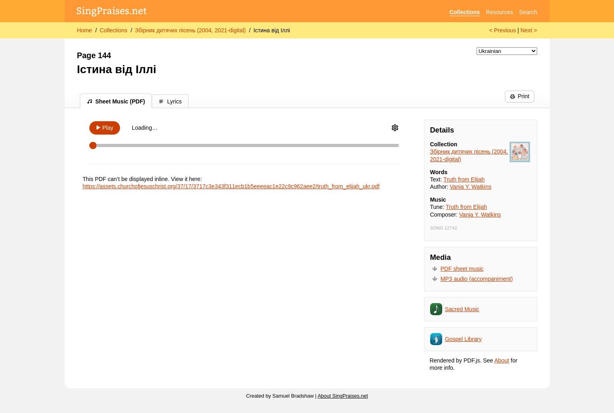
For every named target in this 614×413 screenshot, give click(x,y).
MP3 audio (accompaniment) (477, 279)
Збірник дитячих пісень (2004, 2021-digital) (190, 30)
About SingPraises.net (343, 396)
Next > (529, 30)
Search (528, 12)
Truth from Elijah (464, 179)
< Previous (502, 30)
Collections (464, 12)
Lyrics (169, 101)
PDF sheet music (462, 269)
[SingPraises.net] (112, 12)
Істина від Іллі (271, 30)
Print (519, 96)
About (501, 360)
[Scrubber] (244, 145)
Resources (499, 12)
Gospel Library (463, 339)
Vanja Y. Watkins (471, 186)
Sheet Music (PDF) (116, 101)
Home (84, 30)
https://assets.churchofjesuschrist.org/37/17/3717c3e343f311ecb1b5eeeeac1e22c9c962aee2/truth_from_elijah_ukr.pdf (231, 186)
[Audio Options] (395, 128)
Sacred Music (462, 309)
